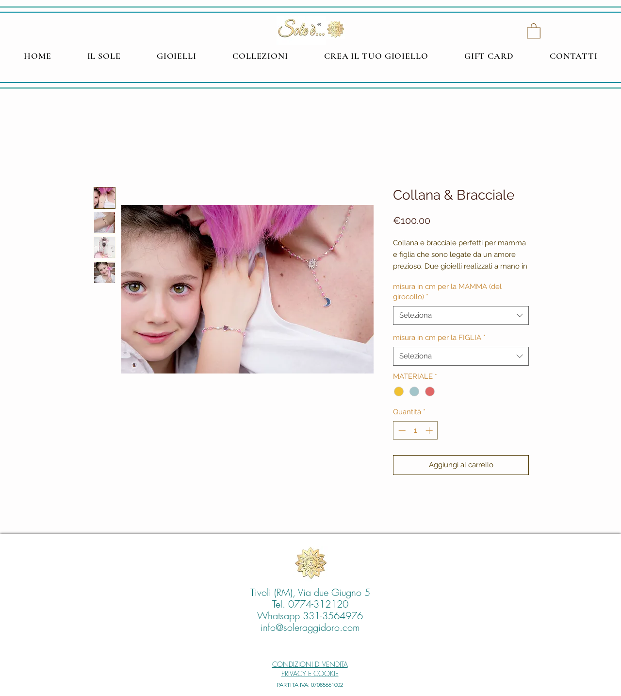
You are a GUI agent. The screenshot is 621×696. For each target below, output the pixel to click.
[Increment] (430, 431)
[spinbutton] (416, 431)
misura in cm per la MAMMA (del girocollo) (447, 291)
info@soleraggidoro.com (310, 627)
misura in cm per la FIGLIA (439, 337)
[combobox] (461, 315)
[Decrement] (401, 431)
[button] (533, 30)
